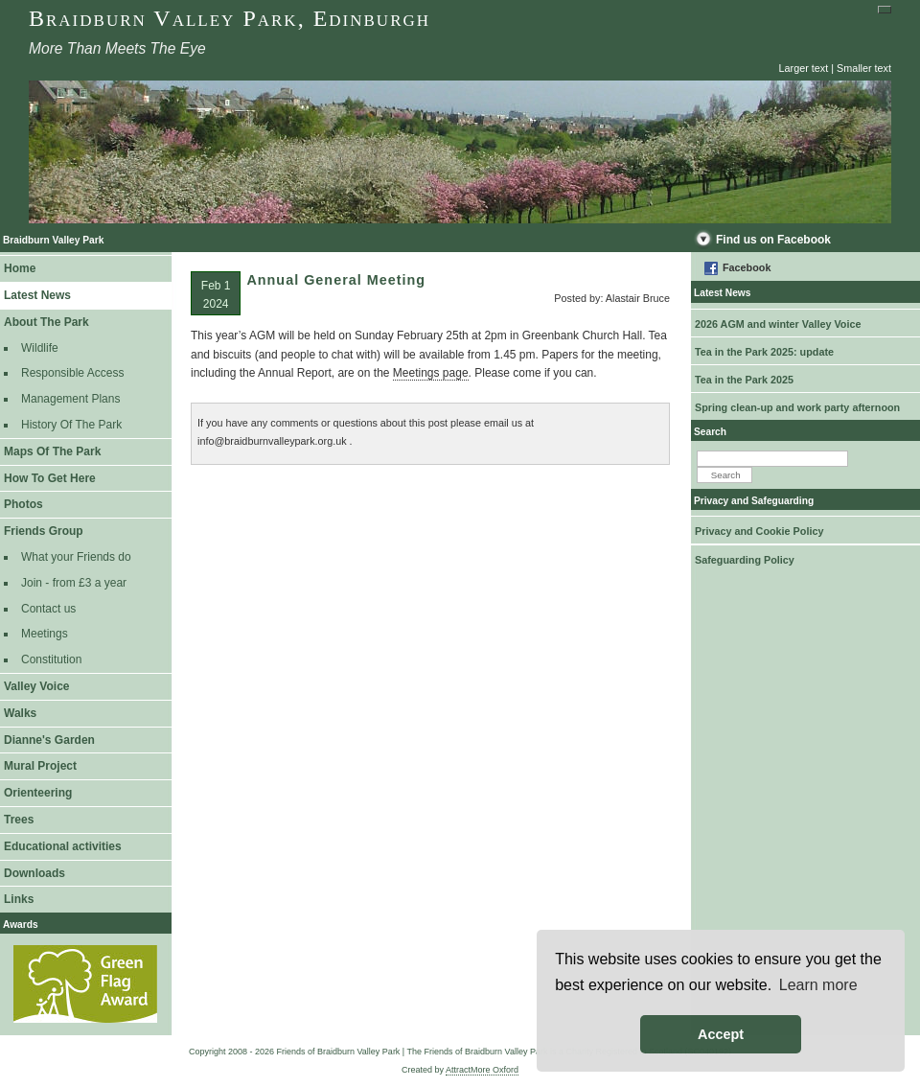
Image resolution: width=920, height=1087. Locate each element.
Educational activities (63, 846)
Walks (20, 713)
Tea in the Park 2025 (744, 379)
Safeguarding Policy (744, 560)
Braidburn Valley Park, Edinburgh (229, 18)
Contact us (48, 608)
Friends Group (43, 531)
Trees (19, 819)
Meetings (44, 633)
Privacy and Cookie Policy (759, 531)
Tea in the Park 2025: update (764, 352)
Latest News (37, 295)
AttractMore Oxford (482, 1070)
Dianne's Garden (49, 740)
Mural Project (40, 766)
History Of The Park (71, 424)
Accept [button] (721, 1034)
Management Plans (70, 398)
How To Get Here (50, 478)
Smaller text (864, 68)
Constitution (51, 659)
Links (19, 899)
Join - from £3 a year (73, 583)
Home (19, 268)
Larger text (804, 68)
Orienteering (38, 792)
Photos (23, 504)
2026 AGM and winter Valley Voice (778, 324)
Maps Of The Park (52, 451)
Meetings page (431, 373)
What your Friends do (76, 557)
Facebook (746, 267)
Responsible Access (72, 373)
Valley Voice (37, 686)
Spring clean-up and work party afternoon (797, 407)
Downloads (34, 873)
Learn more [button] (818, 985)
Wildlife (39, 348)
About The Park (46, 322)
